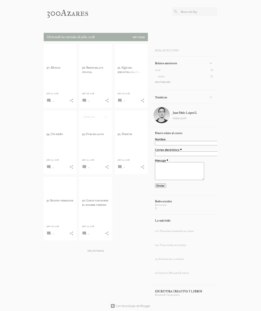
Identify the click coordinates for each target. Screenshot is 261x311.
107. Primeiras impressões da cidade (174, 231)
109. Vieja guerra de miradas (170, 245)
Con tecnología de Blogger (130, 306)
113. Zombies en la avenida (169, 259)
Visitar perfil (180, 118)
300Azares (67, 12)
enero (161, 76)
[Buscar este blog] (198, 11)
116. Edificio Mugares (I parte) (171, 273)
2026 (157, 70)
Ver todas (139, 37)
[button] (71, 100)
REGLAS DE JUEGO (167, 50)
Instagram (161, 204)
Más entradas (96, 251)
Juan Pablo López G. (185, 112)
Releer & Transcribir (167, 294)
